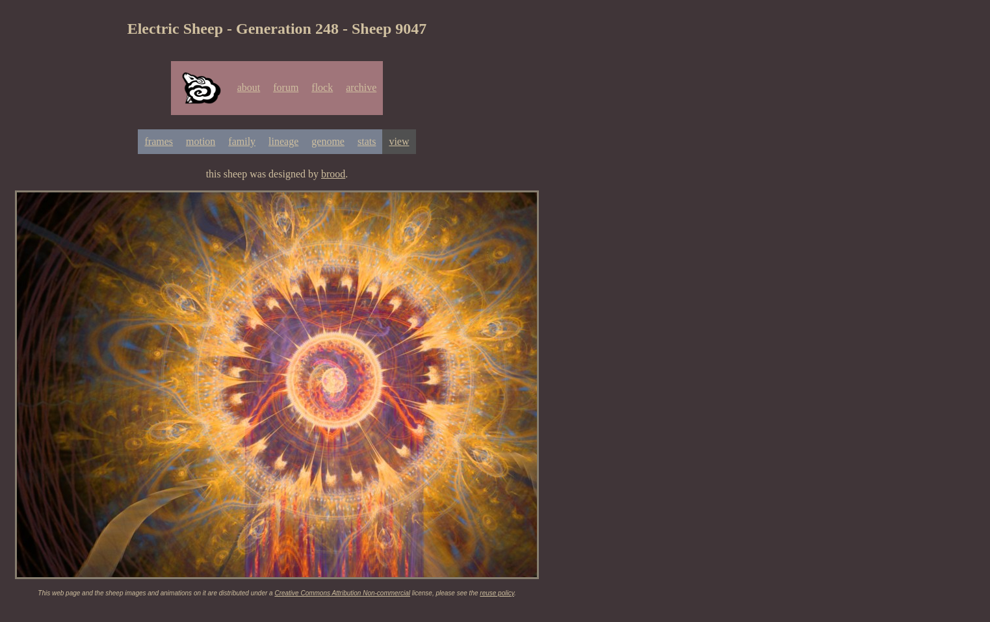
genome (328, 141)
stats (367, 141)
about (249, 87)
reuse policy (497, 593)
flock (322, 87)
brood (333, 173)
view (399, 141)
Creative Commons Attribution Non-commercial (342, 593)
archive (361, 87)
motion (200, 141)
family (241, 141)
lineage (283, 141)
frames (158, 141)
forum (285, 87)
